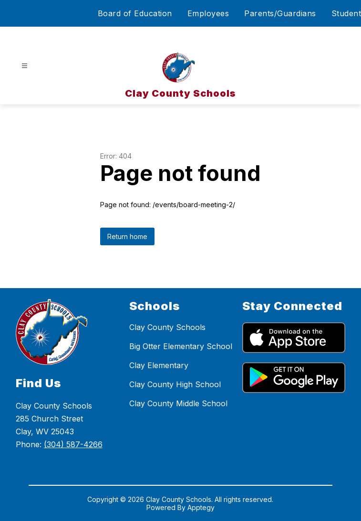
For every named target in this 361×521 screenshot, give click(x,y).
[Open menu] (24, 65)
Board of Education (135, 13)
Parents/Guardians (280, 13)
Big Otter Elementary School (180, 346)
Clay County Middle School (178, 403)
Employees (208, 13)
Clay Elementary (158, 365)
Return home (127, 236)
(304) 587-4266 (73, 444)
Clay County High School (175, 384)
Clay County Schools (167, 327)
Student (346, 13)
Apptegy (201, 507)
